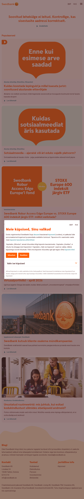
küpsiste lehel (70, 250)
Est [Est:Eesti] (71, 225)
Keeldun (23, 255)
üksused (37, 235)
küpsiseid (51, 235)
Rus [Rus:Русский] (76, 225)
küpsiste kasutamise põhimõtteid (22, 240)
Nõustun (11, 255)
